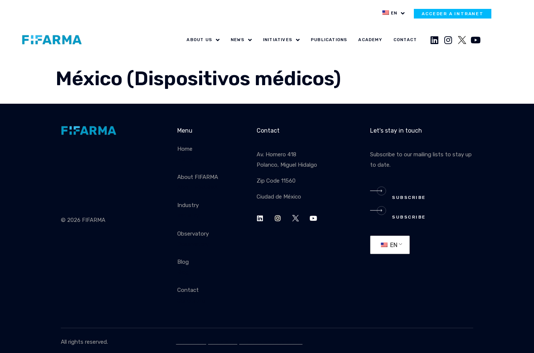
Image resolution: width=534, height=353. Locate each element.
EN (389, 245)
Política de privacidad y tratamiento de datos (239, 342)
